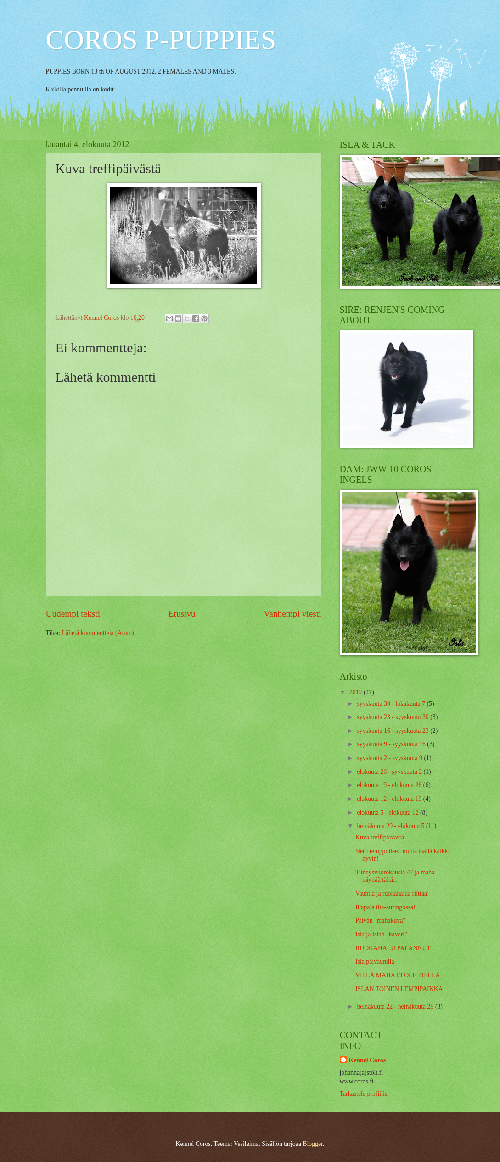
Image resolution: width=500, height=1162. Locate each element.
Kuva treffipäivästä (379, 837)
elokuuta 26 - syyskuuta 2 (390, 771)
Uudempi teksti (73, 613)
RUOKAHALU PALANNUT (393, 948)
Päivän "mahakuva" (380, 920)
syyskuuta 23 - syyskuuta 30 (393, 717)
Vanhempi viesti (292, 613)
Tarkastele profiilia (364, 1093)
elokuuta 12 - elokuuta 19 (390, 798)
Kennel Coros (367, 1060)
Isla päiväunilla (374, 961)
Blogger (313, 1143)
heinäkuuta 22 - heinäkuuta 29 (396, 1006)
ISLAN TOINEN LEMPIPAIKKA (399, 989)
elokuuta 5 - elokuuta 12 (388, 812)
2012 (356, 692)
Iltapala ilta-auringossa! (385, 907)
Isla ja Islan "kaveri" (381, 934)
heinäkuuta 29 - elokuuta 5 (391, 825)
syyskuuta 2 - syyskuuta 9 (390, 757)
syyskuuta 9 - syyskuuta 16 (392, 744)
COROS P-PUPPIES (161, 39)
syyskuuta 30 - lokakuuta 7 (392, 703)
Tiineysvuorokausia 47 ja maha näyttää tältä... (394, 876)
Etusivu (182, 613)
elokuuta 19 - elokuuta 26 (390, 785)
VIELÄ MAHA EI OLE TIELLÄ (397, 975)
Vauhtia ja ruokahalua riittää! (392, 893)
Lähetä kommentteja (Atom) (98, 632)
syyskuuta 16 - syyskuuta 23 (393, 730)
